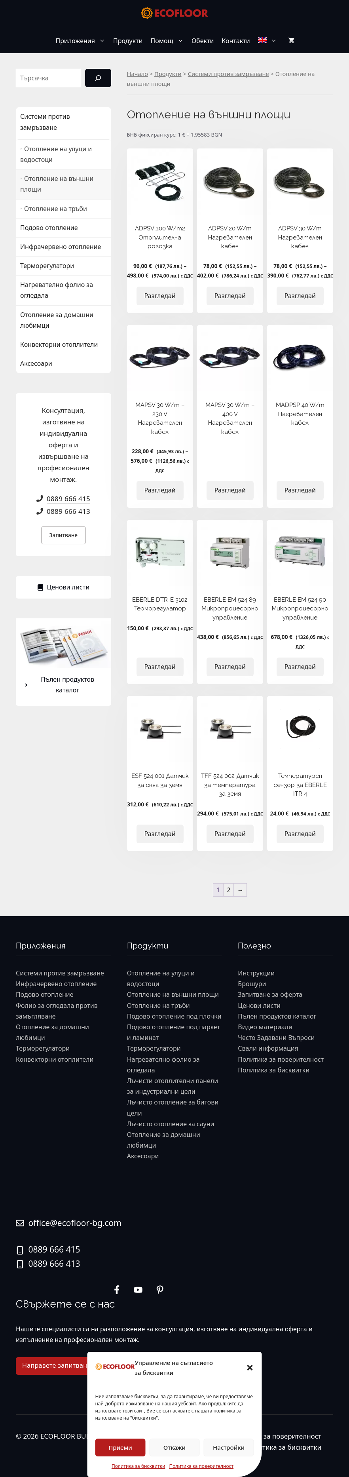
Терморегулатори (47, 265)
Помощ (169, 41)
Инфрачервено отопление (60, 246)
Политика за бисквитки (138, 1466)
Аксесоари (36, 363)
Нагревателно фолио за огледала (56, 290)
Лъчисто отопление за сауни (170, 1124)
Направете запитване (56, 1365)
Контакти (236, 40)
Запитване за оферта (270, 994)
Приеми (120, 1447)
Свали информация (268, 1048)
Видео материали (265, 1027)
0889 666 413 (68, 511)
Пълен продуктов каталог (277, 1016)
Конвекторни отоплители (59, 344)
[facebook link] (160, 1289)
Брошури (252, 983)
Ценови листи (259, 1005)
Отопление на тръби (55, 208)
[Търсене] (98, 78)
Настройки (229, 1447)
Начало (137, 74)
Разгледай (160, 295)
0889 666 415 (68, 498)
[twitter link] (138, 1289)
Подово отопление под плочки (174, 1016)
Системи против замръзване (228, 74)
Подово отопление (49, 227)
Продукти (128, 40)
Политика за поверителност (201, 1466)
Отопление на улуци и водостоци (56, 154)
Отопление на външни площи (56, 184)
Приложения (82, 41)
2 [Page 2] (228, 890)
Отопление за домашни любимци (56, 320)
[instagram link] (116, 1289)
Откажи (174, 1447)
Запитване (63, 535)
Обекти (203, 40)
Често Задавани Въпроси (276, 1037)
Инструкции (256, 973)
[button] (250, 1368)
